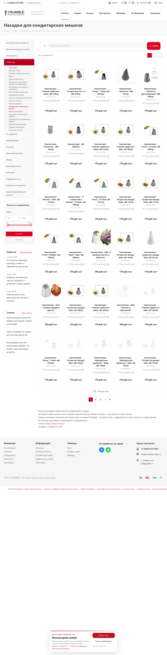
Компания (9, 443)
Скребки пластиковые (17, 127)
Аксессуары (13, 68)
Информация (43, 443)
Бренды (71, 455)
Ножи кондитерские (16, 111)
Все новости (26, 252)
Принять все (103, 635)
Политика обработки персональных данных (25, 489)
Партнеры (40, 462)
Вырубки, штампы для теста (19, 73)
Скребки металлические (17, 124)
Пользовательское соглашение (109, 489)
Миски (11, 76)
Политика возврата (159, 489)
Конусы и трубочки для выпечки (20, 98)
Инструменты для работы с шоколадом (19, 88)
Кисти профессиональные (18, 92)
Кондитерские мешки (16, 95)
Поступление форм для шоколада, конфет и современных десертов (17, 263)
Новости (8, 451)
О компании (10, 448)
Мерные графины (15, 104)
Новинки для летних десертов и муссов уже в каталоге (17, 297)
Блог (69, 448)
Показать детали (99, 646)
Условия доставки (44, 455)
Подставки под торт (16, 130)
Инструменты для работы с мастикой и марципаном (19, 83)
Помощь (40, 448)
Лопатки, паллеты (15, 101)
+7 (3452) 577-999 (149, 448)
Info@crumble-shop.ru (55, 423)
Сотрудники (10, 455)
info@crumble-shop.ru (151, 454)
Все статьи (27, 313)
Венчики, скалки (14, 71)
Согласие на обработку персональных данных (61, 489)
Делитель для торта (16, 79)
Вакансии (8, 459)
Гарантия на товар (44, 459)
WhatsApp (108, 449)
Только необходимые (103, 641)
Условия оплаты (43, 451)
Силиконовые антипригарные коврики (19, 120)
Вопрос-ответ (73, 451)
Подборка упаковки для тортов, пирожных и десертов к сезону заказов (18, 280)
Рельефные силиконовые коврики (18, 115)
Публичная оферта (88, 489)
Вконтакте (101, 449)
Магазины (9, 462)
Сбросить (19, 239)
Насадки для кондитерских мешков (18, 108)
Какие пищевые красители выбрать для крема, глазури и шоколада (19, 320)
